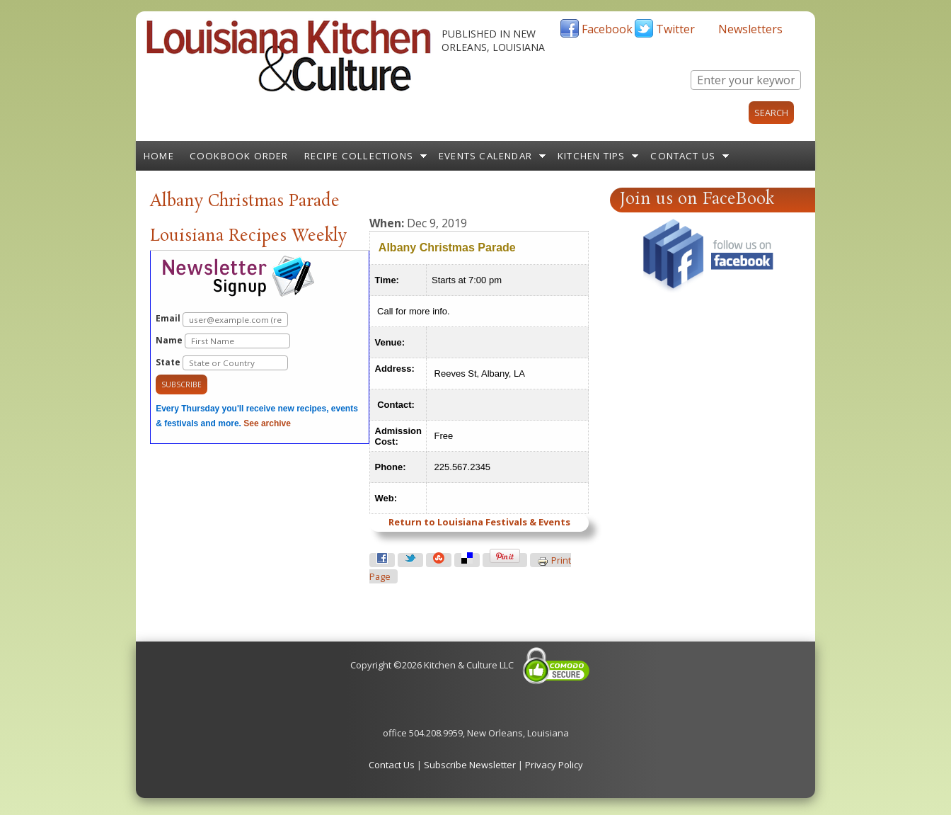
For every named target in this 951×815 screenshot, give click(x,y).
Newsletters (750, 29)
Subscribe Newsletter (470, 764)
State (222, 362)
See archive (267, 423)
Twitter (675, 29)
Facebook (607, 29)
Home (159, 155)
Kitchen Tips (591, 155)
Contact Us (682, 155)
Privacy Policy (554, 764)
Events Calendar (485, 155)
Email (222, 319)
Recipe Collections (359, 155)
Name (223, 341)
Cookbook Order (239, 155)
